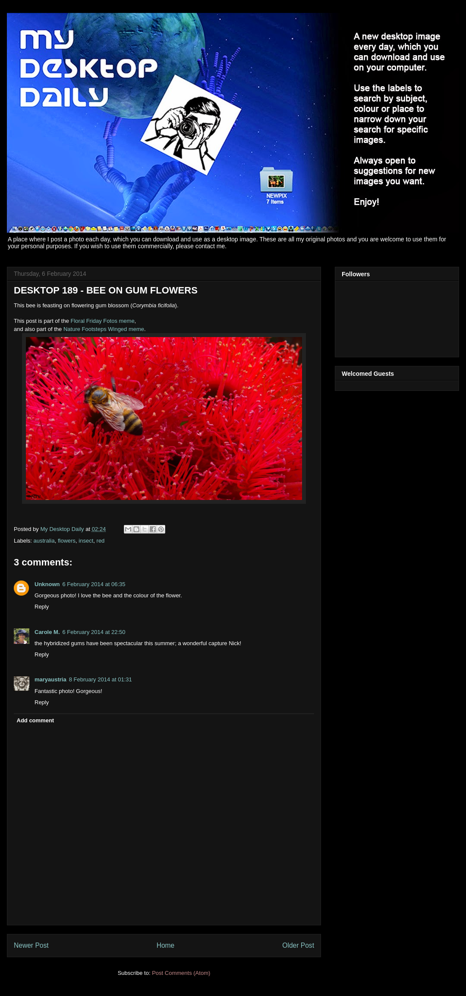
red (101, 540)
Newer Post (31, 945)
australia (44, 540)
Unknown (47, 584)
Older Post (298, 945)
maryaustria (50, 679)
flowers (67, 540)
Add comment (35, 720)
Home (166, 945)
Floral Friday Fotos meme (103, 321)
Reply (42, 606)
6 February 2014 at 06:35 (94, 584)
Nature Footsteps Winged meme (103, 329)
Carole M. (47, 632)
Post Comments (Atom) (181, 973)
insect (86, 540)
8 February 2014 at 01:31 (100, 679)
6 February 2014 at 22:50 (94, 632)
